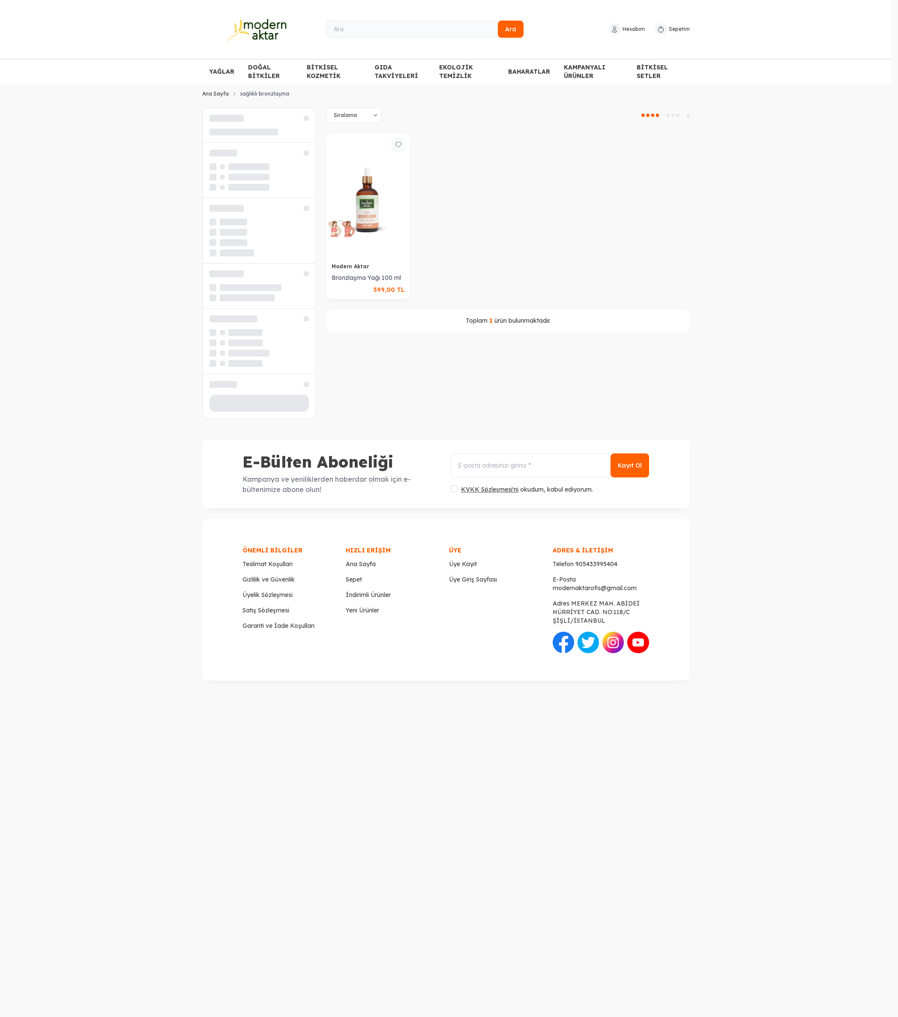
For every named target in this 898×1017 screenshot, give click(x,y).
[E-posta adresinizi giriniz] (550, 465)
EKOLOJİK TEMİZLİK (456, 71)
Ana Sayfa (215, 93)
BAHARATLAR (529, 71)
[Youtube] (638, 642)
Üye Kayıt (463, 564)
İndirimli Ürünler (368, 595)
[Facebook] (563, 642)
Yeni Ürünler (362, 610)
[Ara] (425, 29)
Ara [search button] (510, 29)
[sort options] (353, 115)
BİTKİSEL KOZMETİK (324, 71)
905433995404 (596, 564)
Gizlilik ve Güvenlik (268, 579)
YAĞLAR (221, 71)
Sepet (354, 579)
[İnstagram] (613, 642)
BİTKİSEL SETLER (652, 71)
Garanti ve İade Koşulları (278, 626)
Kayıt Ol (630, 465)
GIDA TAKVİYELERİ (396, 71)
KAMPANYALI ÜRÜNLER (584, 71)
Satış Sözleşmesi (265, 610)
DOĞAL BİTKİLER (264, 71)
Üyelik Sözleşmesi (267, 595)
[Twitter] (588, 642)
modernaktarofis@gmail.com (595, 588)
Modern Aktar (351, 266)
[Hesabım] (627, 29)
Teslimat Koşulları (267, 564)
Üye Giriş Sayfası (473, 579)
